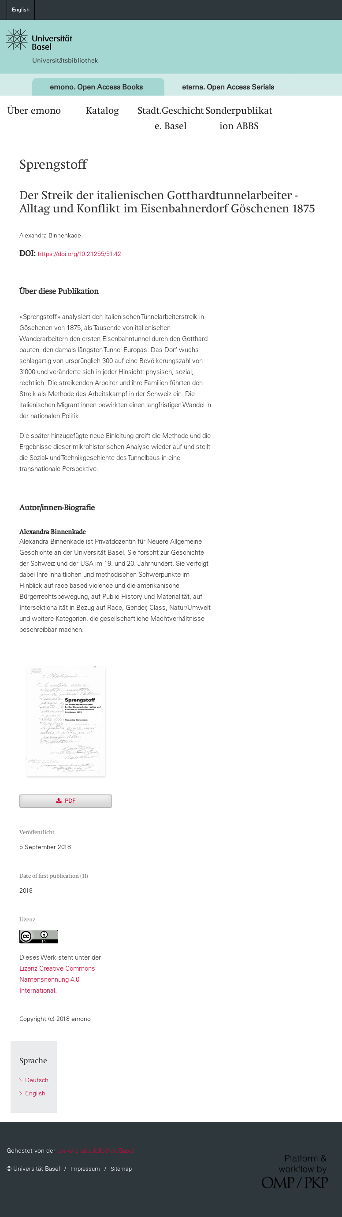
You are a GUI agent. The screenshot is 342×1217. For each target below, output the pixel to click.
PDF (69, 801)
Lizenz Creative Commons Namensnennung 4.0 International (57, 979)
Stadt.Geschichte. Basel (171, 118)
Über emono (34, 110)
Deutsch (35, 1080)
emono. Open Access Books (96, 87)
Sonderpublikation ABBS (238, 118)
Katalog (102, 110)
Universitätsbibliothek (65, 60)
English (21, 10)
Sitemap (121, 1168)
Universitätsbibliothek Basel (95, 1150)
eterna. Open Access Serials (228, 87)
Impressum (85, 1168)
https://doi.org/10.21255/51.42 (79, 254)
